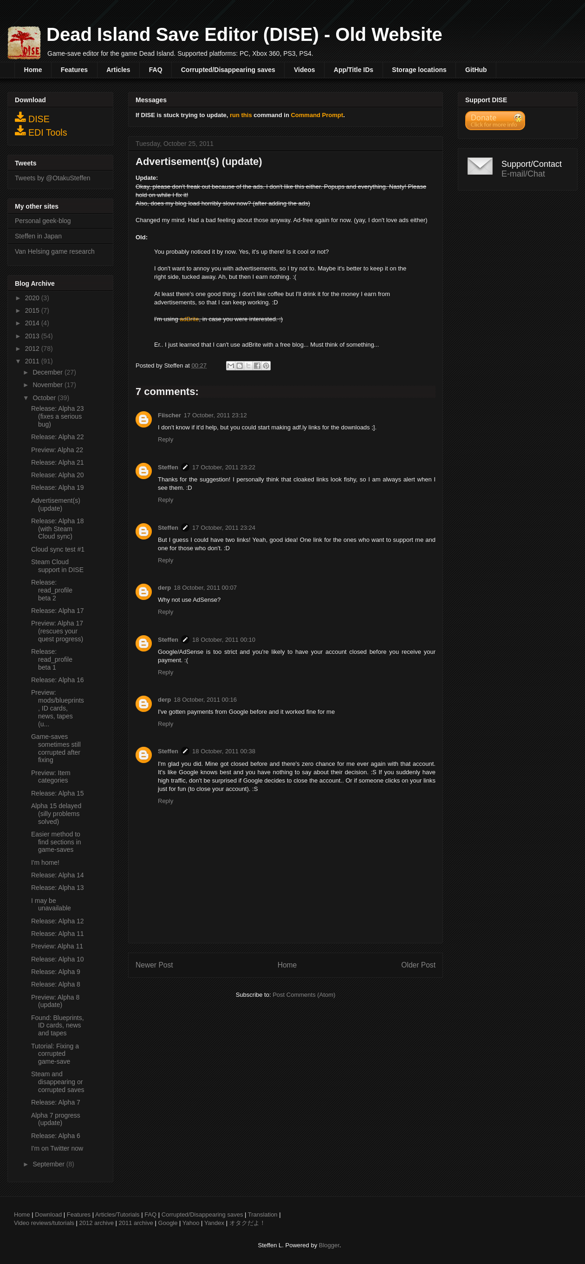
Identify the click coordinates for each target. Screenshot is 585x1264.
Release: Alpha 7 (55, 1102)
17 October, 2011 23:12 (215, 415)
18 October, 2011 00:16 (205, 699)
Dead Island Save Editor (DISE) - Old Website (244, 34)
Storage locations (419, 69)
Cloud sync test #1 (57, 549)
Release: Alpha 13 (57, 887)
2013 (33, 336)
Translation (263, 1214)
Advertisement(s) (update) (55, 504)
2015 (33, 310)
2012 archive (96, 1222)
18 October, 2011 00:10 (223, 639)
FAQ (155, 69)
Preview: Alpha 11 (57, 946)
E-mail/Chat (523, 173)
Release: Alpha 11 (57, 933)
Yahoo (191, 1222)
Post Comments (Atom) (304, 994)
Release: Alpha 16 (57, 680)
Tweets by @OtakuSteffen (53, 178)
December (48, 372)
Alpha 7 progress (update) (55, 1119)
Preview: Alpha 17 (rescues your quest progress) (57, 631)
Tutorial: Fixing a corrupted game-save (55, 1054)
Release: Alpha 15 (57, 793)
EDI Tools (41, 131)
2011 (33, 361)
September (49, 1164)
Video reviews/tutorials (44, 1222)
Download (48, 1214)
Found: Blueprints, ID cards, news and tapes (57, 1025)
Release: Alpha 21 (57, 462)
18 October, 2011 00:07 (205, 587)
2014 (33, 323)
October (45, 398)
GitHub (476, 69)
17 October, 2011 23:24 (223, 527)
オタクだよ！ (247, 1222)
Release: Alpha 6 (55, 1135)
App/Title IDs (353, 69)
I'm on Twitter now (57, 1148)
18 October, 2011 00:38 (223, 751)
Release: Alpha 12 (57, 921)
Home (33, 69)
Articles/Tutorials (117, 1214)
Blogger (329, 1245)
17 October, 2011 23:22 (223, 467)
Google (168, 1222)
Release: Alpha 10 (57, 959)
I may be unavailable (51, 904)
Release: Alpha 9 (55, 971)
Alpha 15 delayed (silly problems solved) (56, 813)
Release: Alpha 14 (57, 875)
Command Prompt (317, 115)
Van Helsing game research (55, 251)
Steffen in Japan (38, 236)
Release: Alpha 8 (55, 984)
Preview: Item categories (51, 776)
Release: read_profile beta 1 (51, 659)
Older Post (418, 965)
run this (241, 115)
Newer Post (154, 965)
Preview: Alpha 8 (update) (55, 1001)
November (48, 384)
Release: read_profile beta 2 (51, 590)
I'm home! (45, 862)
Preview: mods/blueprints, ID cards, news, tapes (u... (57, 708)
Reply (165, 439)
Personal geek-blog (43, 220)
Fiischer (169, 415)
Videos (304, 69)
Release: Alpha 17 (57, 610)
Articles (118, 69)
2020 (33, 298)
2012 (33, 348)
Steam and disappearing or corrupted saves (57, 1081)
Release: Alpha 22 (57, 437)
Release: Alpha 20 (57, 475)
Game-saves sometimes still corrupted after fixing (56, 748)
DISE (32, 117)
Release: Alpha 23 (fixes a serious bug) (57, 416)
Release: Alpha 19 (57, 487)
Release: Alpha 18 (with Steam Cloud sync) (57, 528)
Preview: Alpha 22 (57, 450)
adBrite (189, 319)
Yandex (214, 1222)
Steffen (168, 467)
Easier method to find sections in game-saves (56, 842)
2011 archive (136, 1222)
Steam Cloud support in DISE (57, 565)
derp (164, 587)
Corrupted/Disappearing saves (228, 69)
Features (74, 69)
